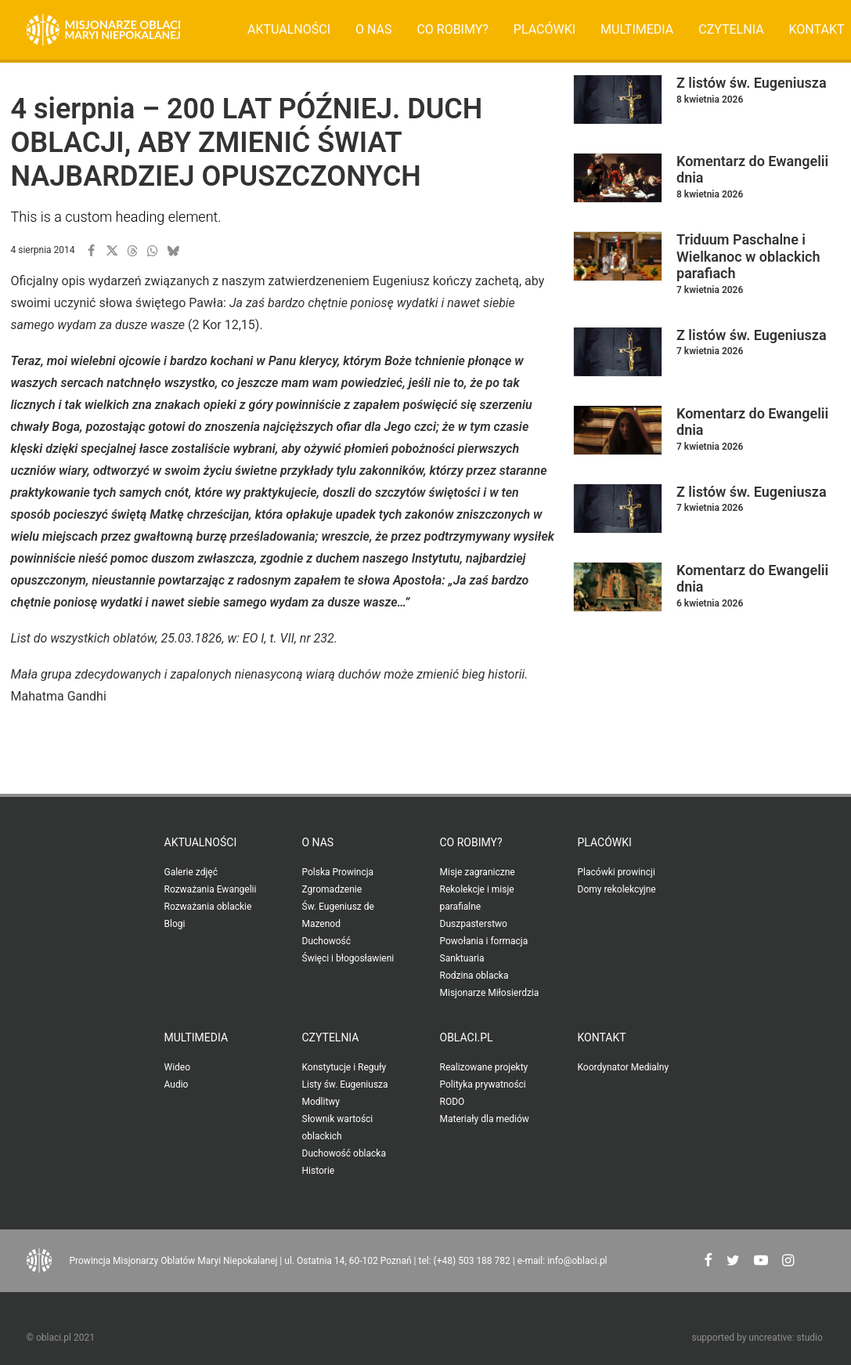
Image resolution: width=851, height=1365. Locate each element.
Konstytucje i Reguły (344, 1067)
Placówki (544, 29)
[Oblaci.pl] (104, 29)
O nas (373, 29)
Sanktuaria (462, 958)
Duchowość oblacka (344, 1153)
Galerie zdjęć (191, 872)
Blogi (175, 923)
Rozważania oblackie (208, 906)
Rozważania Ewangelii (210, 889)
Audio (176, 1084)
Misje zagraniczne (477, 872)
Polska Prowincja (338, 872)
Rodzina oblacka (474, 975)
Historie (318, 1170)
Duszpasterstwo (473, 923)
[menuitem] (288, 30)
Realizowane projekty (484, 1067)
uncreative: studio (785, 1337)
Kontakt (602, 1037)
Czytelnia (730, 29)
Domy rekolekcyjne (617, 889)
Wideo (177, 1067)
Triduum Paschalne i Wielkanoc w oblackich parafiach (748, 256)
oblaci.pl (466, 1037)
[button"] (708, 1262)
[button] (91, 250)
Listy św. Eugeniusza (345, 1084)
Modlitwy (321, 1101)
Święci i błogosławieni (348, 958)
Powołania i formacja (484, 941)
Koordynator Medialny (623, 1067)
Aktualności (288, 29)
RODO (452, 1101)
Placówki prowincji (616, 872)
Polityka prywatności (483, 1084)
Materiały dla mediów (484, 1118)
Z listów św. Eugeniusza (751, 82)
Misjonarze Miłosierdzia (489, 992)
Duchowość (327, 941)
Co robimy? (452, 29)
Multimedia (636, 29)
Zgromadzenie (332, 889)
